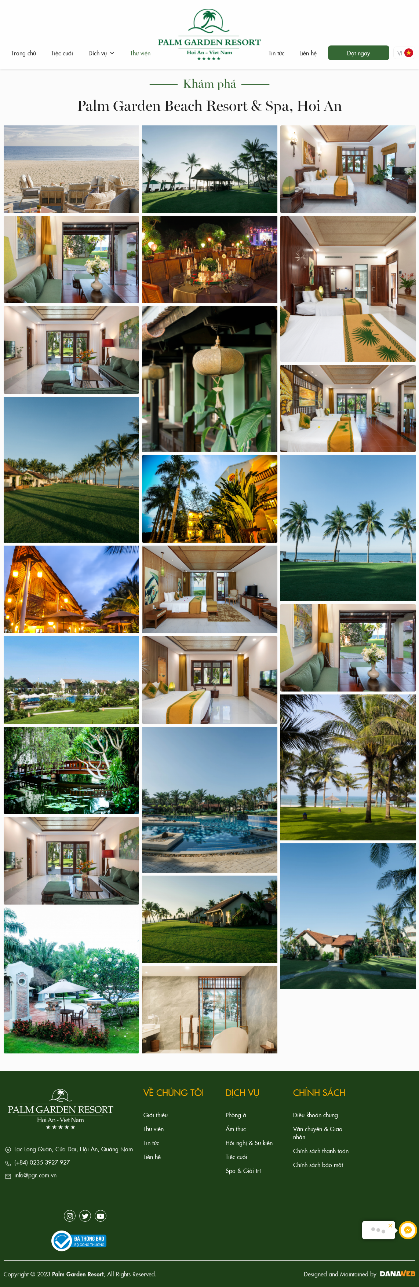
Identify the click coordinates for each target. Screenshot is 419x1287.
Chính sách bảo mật (318, 1164)
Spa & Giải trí (243, 1170)
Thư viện (153, 1129)
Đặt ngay (358, 53)
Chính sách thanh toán (321, 1151)
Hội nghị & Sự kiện (249, 1142)
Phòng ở (236, 1115)
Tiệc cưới (236, 1156)
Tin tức (151, 1142)
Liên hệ (152, 1156)
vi (405, 52)
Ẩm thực (236, 1129)
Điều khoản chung (315, 1115)
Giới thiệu (155, 1115)
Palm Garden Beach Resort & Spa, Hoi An (209, 105)
